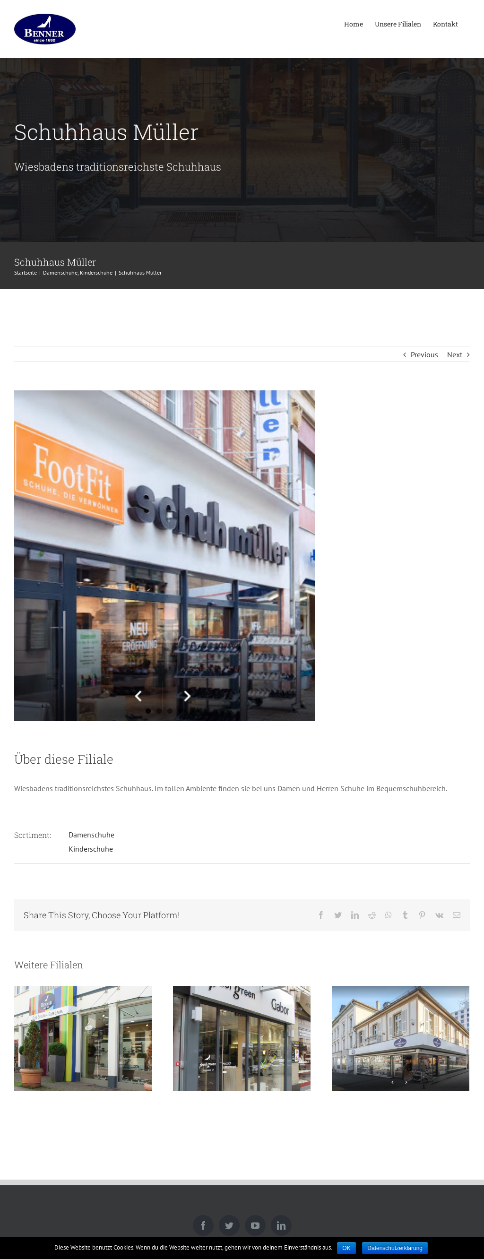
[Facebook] (203, 1225)
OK (346, 1248)
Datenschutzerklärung (395, 1248)
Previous (424, 354)
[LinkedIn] (281, 1225)
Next (454, 354)
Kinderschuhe (91, 849)
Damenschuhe (91, 834)
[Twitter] (229, 1225)
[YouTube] (255, 1225)
